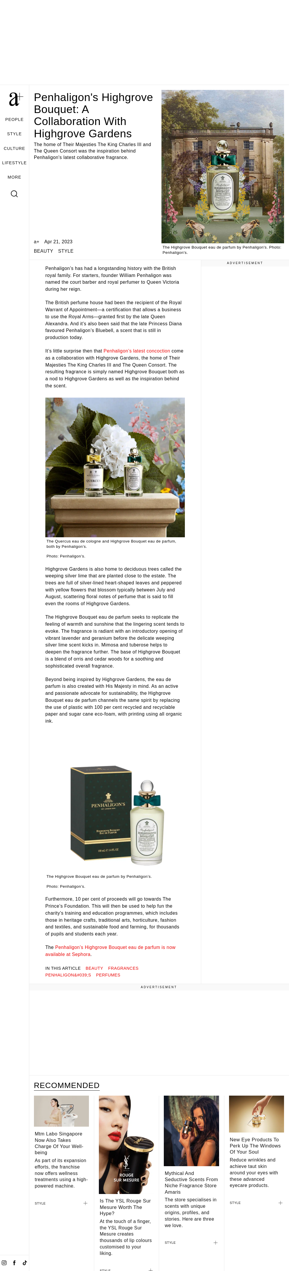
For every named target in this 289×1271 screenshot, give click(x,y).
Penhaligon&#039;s (68, 975)
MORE (14, 177)
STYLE (14, 133)
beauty (94, 968)
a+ (36, 242)
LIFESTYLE (14, 162)
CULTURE (14, 148)
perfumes (108, 975)
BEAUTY (43, 251)
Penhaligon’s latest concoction (137, 350)
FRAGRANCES (123, 968)
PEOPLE (14, 119)
